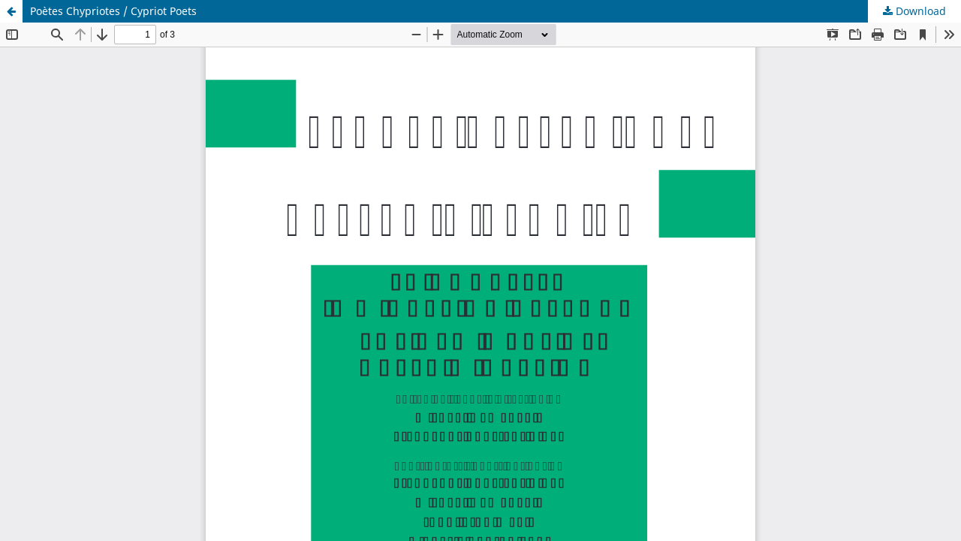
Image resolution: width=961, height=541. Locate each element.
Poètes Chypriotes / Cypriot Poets (113, 11)
